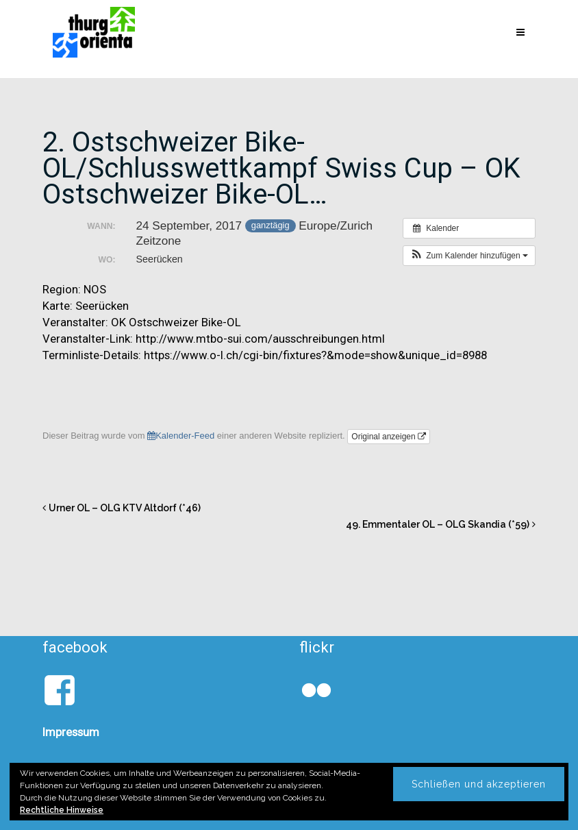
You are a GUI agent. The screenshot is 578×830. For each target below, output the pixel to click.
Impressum (70, 732)
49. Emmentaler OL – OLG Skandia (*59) (437, 524)
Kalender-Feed (180, 435)
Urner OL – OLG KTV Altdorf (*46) (125, 507)
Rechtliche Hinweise (61, 810)
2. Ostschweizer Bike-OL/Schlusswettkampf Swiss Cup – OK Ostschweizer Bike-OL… (281, 168)
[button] (469, 255)
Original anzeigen (388, 436)
